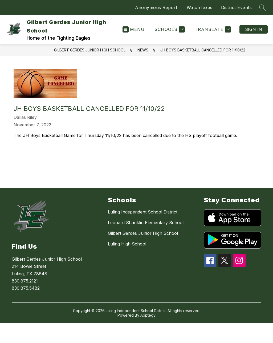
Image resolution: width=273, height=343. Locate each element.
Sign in (253, 29)
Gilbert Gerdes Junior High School (89, 50)
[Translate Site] (212, 29)
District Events (236, 7)
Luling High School (127, 244)
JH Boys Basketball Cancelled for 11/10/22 (202, 50)
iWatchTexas (199, 7)
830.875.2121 (25, 281)
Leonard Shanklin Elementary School (146, 222)
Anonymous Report (156, 7)
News (142, 50)
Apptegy (148, 315)
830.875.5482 (26, 288)
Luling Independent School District (142, 212)
